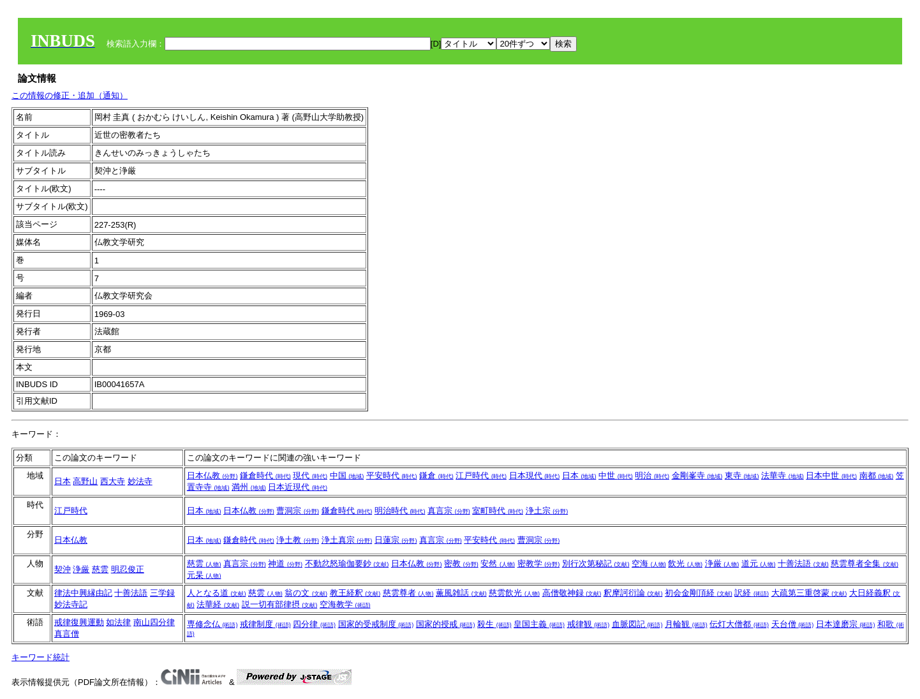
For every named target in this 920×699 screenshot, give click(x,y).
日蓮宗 (396, 540)
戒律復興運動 (79, 622)
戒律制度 (265, 624)
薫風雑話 (461, 593)
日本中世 (831, 475)
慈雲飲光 (514, 593)
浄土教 (297, 540)
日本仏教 (212, 475)
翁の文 (306, 593)
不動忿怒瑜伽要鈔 (347, 563)
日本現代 (534, 475)
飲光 (685, 563)
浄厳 (81, 569)
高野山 (85, 481)
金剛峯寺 (697, 475)
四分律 (314, 624)
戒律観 (588, 624)
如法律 (118, 622)
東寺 (742, 475)
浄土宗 (547, 510)
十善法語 (803, 563)
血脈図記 (637, 624)
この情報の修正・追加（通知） (69, 95)
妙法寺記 (70, 604)
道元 (758, 563)
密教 (461, 563)
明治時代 (400, 510)
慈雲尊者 (408, 593)
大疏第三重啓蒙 (809, 593)
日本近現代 (297, 487)
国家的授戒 (445, 624)
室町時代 (497, 510)
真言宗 (448, 510)
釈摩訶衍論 (633, 593)
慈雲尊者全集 (864, 563)
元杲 (204, 575)
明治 (652, 475)
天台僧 (792, 624)
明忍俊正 (127, 569)
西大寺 (112, 481)
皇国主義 (539, 624)
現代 (310, 475)
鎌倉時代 (265, 475)
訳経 (751, 593)
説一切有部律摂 (280, 604)
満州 (249, 487)
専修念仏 (212, 624)
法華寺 (782, 475)
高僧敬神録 (572, 593)
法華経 (218, 604)
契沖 (62, 569)
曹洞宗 (297, 510)
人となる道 (216, 593)
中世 (615, 475)
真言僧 (66, 633)
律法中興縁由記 (83, 593)
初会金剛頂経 (698, 593)
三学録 (162, 593)
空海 (649, 563)
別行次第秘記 (596, 563)
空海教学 (345, 604)
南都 (876, 475)
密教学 (538, 563)
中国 (347, 475)
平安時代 (391, 475)
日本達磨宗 (845, 624)
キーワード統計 (40, 657)
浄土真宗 (347, 540)
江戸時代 (481, 475)
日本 (62, 481)
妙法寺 (140, 481)
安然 (497, 563)
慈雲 (100, 569)
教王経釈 (355, 593)
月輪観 (686, 624)
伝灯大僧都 (739, 624)
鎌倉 (436, 475)
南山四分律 (154, 622)
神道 (285, 563)
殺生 (494, 624)
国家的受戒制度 (376, 624)
